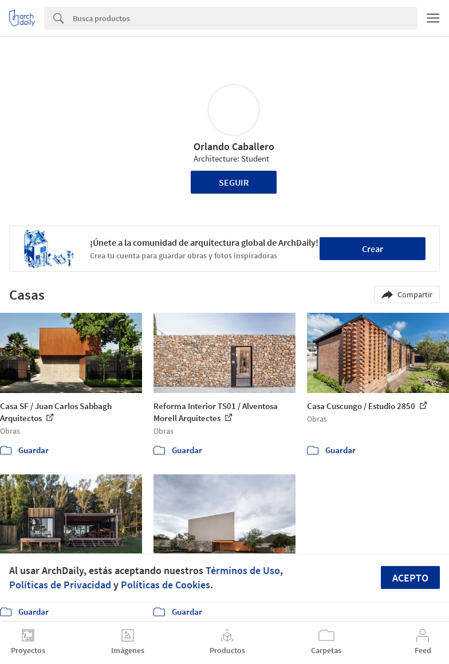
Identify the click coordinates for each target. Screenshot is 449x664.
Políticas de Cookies (165, 584)
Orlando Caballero (234, 146)
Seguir (234, 182)
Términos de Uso (243, 570)
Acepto (410, 577)
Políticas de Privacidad (60, 584)
